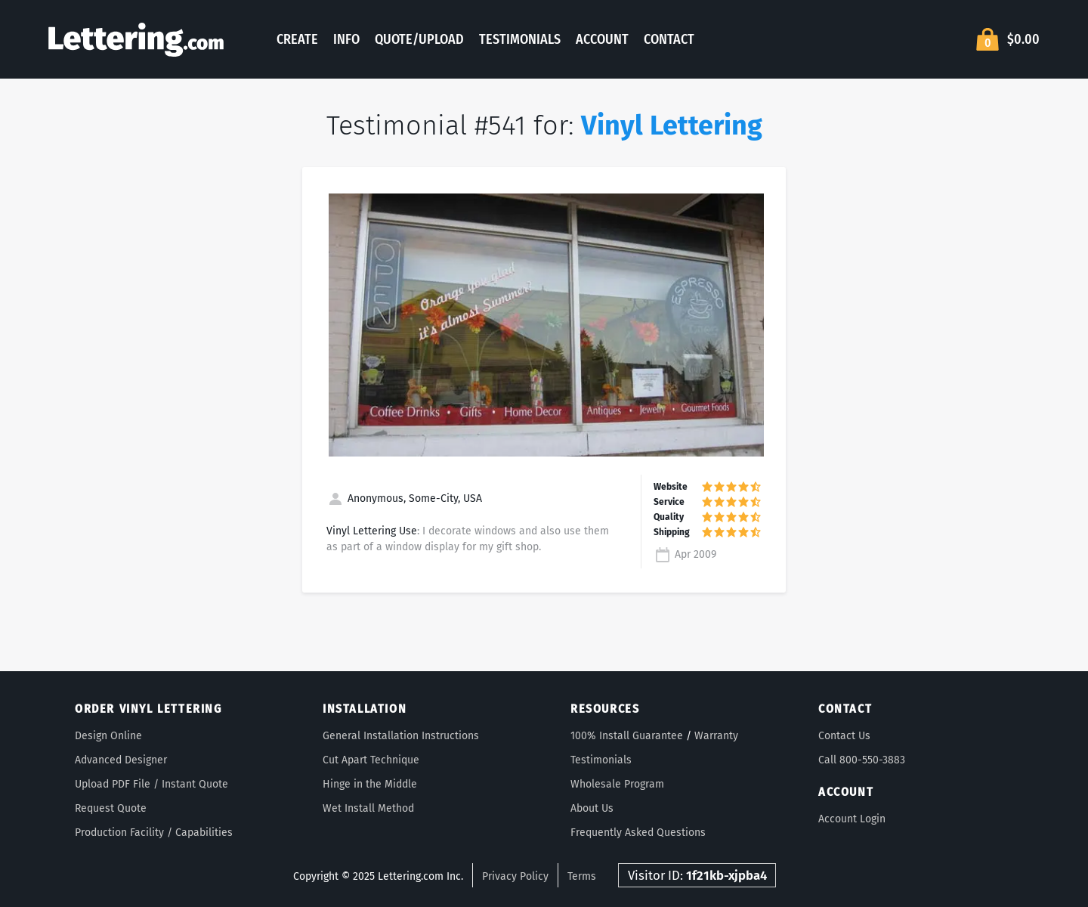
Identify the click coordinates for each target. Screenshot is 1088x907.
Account (602, 39)
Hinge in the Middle (370, 784)
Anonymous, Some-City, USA (404, 498)
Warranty (716, 735)
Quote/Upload (419, 39)
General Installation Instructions (401, 735)
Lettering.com (136, 39)
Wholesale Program (617, 784)
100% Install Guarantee (626, 735)
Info (346, 39)
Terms (581, 876)
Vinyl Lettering (671, 125)
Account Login (852, 819)
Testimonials (520, 39)
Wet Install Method (368, 808)
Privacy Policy (515, 876)
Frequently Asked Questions (638, 832)
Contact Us (844, 735)
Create (297, 39)
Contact (669, 39)
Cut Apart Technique (371, 760)
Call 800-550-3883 (861, 760)
